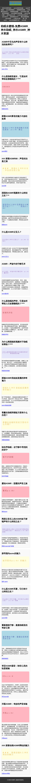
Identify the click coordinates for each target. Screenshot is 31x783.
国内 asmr (5, 581)
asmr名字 (5, 16)
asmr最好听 (5, 293)
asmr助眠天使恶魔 (16, 13)
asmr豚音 (4, 151)
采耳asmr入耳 (11, 15)
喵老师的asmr (14, 16)
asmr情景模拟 (10, 10)
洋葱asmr (4, 738)
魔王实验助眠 (25, 16)
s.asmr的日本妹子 (22, 15)
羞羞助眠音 (5, 658)
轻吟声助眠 (5, 476)
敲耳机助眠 (5, 13)
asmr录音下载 (25, 11)
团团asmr (4, 224)
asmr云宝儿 (5, 256)
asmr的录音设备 (18, 8)
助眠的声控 (5, 334)
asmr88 (4, 185)
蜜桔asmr (4, 511)
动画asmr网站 (6, 773)
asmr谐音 (8, 18)
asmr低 (24, 20)
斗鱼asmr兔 (17, 18)
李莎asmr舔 (5, 696)
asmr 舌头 (5, 69)
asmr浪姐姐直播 (6, 405)
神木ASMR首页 (6, 8)
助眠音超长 (5, 109)
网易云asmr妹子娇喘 (8, 546)
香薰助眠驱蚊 (6, 440)
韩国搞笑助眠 (14, 11)
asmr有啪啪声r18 (14, 20)
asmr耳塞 (4, 618)
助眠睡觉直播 (21, 10)
